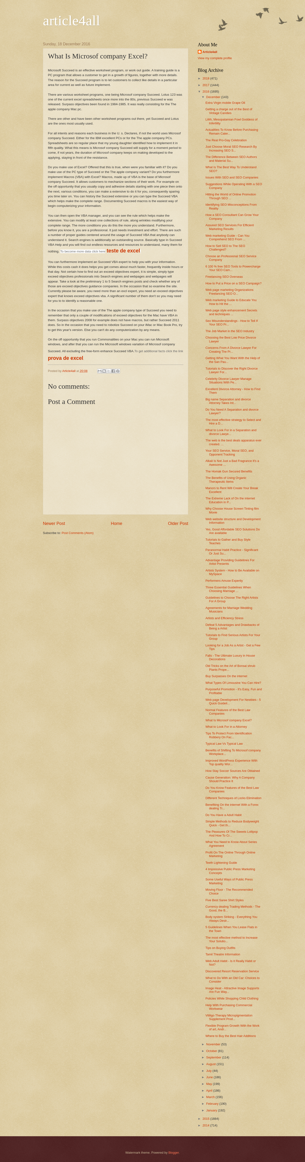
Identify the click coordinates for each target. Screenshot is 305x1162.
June (210, 1077)
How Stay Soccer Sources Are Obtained (232, 771)
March (210, 1097)
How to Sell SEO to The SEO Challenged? (225, 247)
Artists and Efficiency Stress (224, 618)
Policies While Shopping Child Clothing (231, 998)
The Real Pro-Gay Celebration (226, 140)
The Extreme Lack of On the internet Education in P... (230, 500)
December (213, 97)
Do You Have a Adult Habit (223, 815)
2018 (206, 78)
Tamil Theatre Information (222, 954)
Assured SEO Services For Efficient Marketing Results (229, 226)
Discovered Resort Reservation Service (232, 971)
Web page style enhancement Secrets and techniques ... (231, 312)
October (212, 1051)
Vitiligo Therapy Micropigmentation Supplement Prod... (228, 1017)
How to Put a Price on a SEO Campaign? (233, 283)
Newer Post (54, 523)
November (213, 1044)
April (209, 1090)
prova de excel (65, 358)
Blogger (173, 1152)
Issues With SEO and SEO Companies (231, 177)
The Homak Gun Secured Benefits (228, 471)
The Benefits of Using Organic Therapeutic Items (225, 479)
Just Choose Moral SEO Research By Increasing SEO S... (231, 148)
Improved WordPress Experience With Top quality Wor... (231, 762)
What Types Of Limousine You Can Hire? (233, 683)
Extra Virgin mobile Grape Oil (225, 103)
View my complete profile (215, 58)
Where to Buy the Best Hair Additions (230, 1036)
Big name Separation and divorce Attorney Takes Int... (228, 401)
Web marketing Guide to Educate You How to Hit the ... (231, 301)
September (214, 1057)
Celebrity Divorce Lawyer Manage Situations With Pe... (228, 380)
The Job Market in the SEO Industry (229, 331)
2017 (206, 85)
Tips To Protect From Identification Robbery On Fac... (228, 735)
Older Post (178, 523)
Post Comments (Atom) (78, 533)
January (212, 1110)
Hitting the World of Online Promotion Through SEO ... (230, 196)
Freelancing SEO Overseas (224, 276)
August (211, 1064)
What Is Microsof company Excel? (228, 720)
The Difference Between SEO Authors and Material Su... (231, 158)
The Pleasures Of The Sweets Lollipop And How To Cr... (231, 833)
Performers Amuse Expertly (224, 580)
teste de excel (123, 251)
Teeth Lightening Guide (221, 862)
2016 (206, 91)
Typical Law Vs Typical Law (224, 743)
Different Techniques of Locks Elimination (233, 798)
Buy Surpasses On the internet (226, 676)
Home (116, 523)
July (209, 1071)
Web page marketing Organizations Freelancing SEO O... (229, 291)
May (209, 1084)
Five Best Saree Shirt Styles (224, 900)
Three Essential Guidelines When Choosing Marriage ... (228, 589)
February (212, 1103)
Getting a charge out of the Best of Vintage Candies (228, 111)
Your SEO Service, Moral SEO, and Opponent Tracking (229, 452)
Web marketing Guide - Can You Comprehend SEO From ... (227, 237)
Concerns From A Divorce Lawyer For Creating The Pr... (231, 349)
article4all (71, 20)
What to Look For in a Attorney (226, 726)
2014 (206, 1125)
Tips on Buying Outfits (220, 948)
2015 (206, 1118)
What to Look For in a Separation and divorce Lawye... (230, 431)
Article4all (210, 52)
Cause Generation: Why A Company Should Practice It (230, 779)
